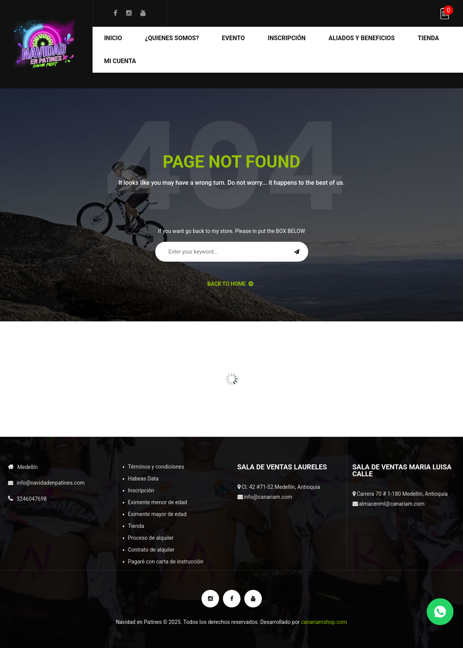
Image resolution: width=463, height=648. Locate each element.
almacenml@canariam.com (391, 504)
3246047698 (32, 499)
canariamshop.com (324, 622)
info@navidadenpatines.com (51, 483)
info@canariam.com (268, 497)
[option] (40, 343)
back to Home (230, 284)
